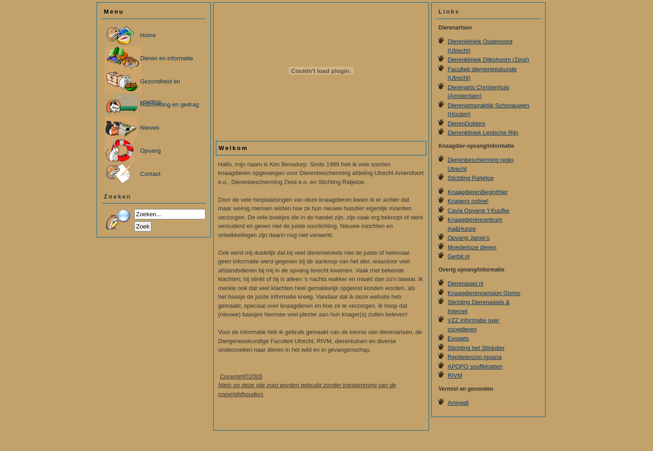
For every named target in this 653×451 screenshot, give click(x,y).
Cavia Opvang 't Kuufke (478, 210)
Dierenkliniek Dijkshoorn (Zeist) (488, 59)
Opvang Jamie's (469, 237)
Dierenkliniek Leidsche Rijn (483, 132)
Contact (150, 173)
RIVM (455, 375)
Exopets (458, 338)
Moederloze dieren (472, 247)
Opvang (150, 150)
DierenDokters (466, 123)
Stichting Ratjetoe (471, 178)
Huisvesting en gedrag (169, 104)
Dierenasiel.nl (465, 283)
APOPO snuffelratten (475, 366)
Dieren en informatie (166, 58)
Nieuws (150, 127)
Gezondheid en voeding (160, 85)
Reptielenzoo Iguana (475, 357)
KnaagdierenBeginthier (477, 192)
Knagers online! (468, 201)
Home (148, 35)
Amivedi (458, 402)
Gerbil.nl (458, 256)
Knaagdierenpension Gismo (484, 293)
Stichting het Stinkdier (476, 347)
